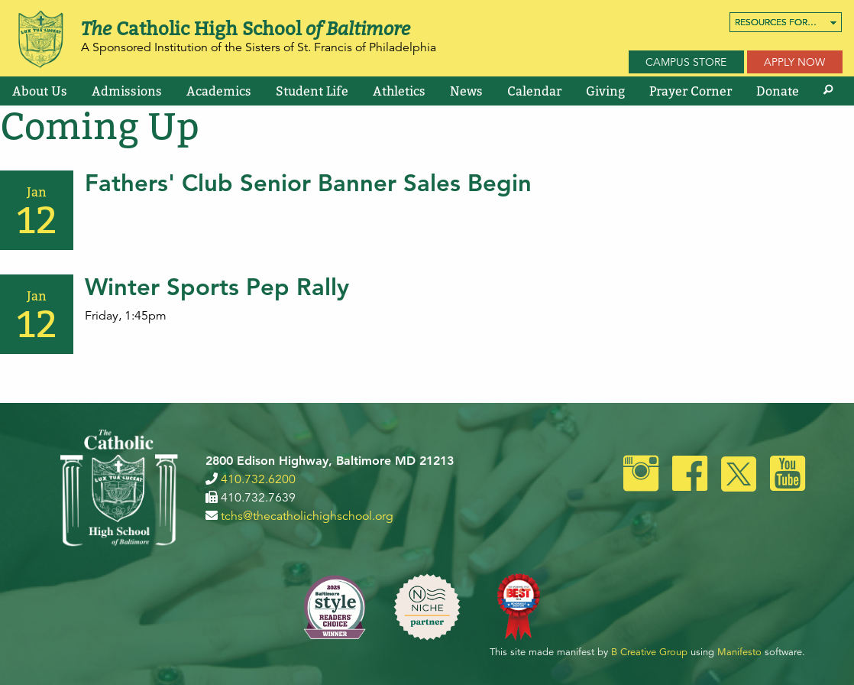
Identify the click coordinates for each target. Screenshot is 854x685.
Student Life (312, 91)
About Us (39, 91)
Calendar (534, 91)
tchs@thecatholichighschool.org (307, 516)
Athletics (399, 91)
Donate (777, 91)
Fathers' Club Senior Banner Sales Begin (308, 183)
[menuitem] (785, 22)
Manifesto (739, 652)
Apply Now (794, 62)
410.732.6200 (258, 479)
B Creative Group (649, 652)
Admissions (127, 91)
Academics (218, 91)
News (466, 91)
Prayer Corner (690, 91)
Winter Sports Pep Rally (217, 287)
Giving (605, 91)
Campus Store (685, 62)
